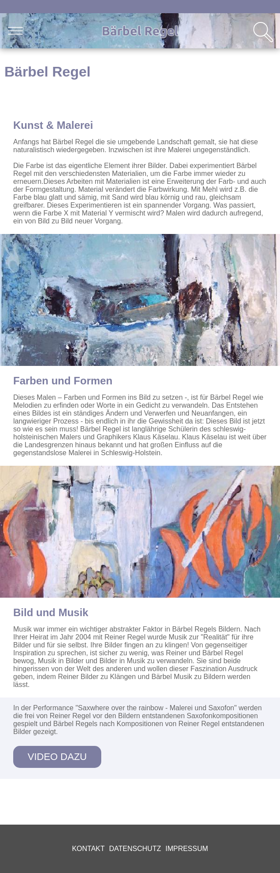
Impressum (187, 848)
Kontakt (88, 848)
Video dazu (57, 756)
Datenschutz (135, 848)
